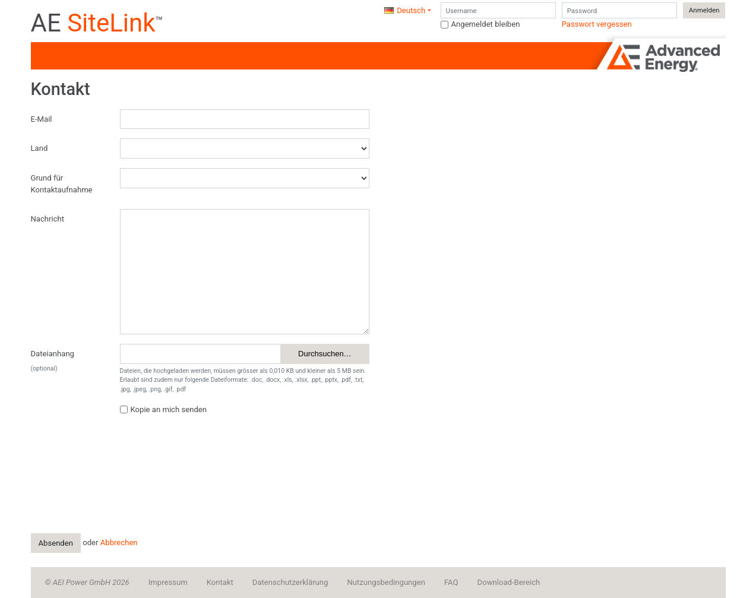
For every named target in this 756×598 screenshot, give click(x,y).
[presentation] (210, 448)
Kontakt (220, 582)
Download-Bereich (508, 582)
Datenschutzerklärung (290, 582)
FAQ (451, 582)
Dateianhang (52, 353)
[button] (407, 10)
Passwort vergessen (597, 24)
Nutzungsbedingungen (386, 582)
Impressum (168, 582)
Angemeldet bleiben (485, 24)
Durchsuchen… (325, 353)
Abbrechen (119, 542)
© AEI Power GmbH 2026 (87, 582)
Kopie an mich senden (169, 409)
